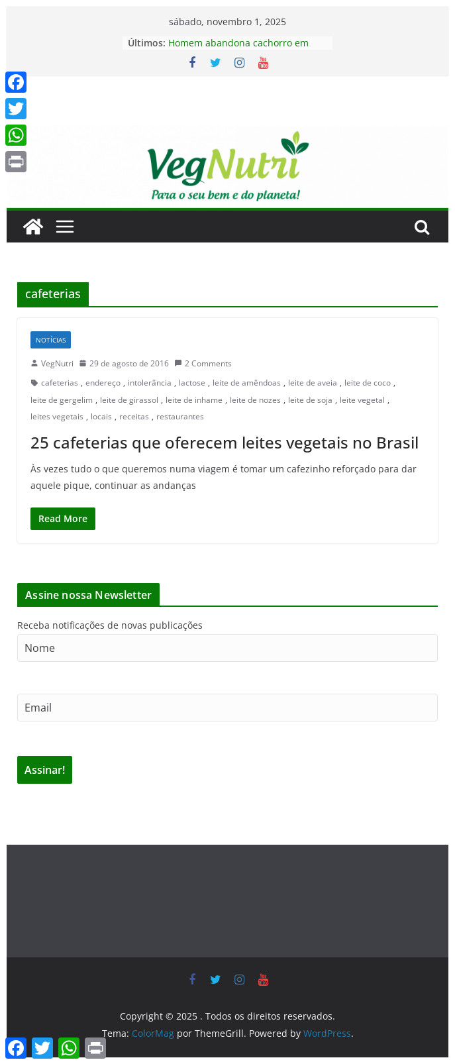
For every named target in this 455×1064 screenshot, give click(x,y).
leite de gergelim (61, 399)
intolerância (150, 382)
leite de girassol (129, 399)
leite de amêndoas (247, 382)
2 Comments (203, 363)
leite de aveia (312, 382)
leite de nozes (255, 399)
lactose (192, 382)
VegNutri (57, 363)
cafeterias (59, 382)
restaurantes (180, 416)
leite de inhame (194, 399)
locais (101, 416)
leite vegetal (362, 399)
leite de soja (310, 399)
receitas (134, 416)
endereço (103, 382)
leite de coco (367, 382)
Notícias (51, 340)
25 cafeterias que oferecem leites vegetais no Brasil (224, 442)
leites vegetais (56, 416)
